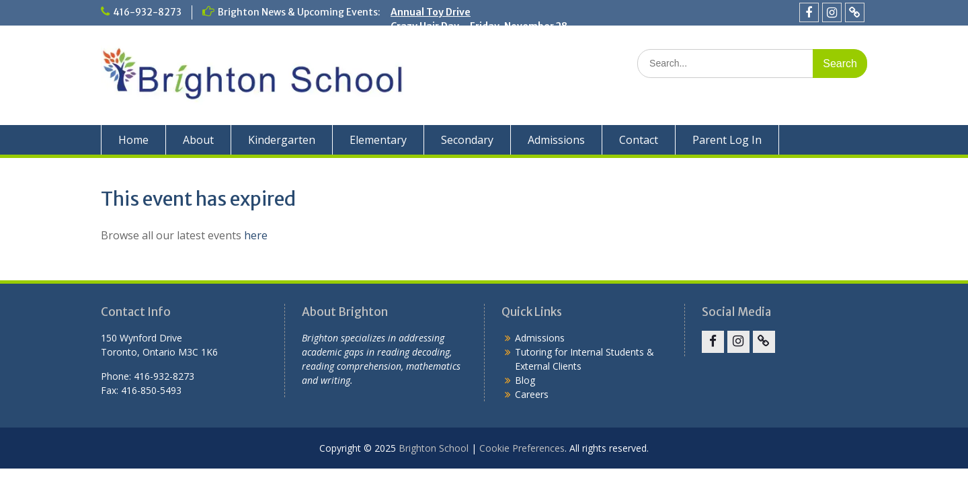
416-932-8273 (147, 12)
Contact (638, 139)
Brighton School (434, 448)
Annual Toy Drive (431, 12)
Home (133, 139)
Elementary (378, 139)
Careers (532, 394)
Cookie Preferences (522, 448)
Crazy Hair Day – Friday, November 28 (479, 26)
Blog (525, 380)
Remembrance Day (436, 54)
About (198, 139)
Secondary (467, 139)
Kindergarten (281, 139)
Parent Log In (727, 139)
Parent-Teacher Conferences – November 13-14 (505, 40)
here (256, 235)
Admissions (556, 139)
